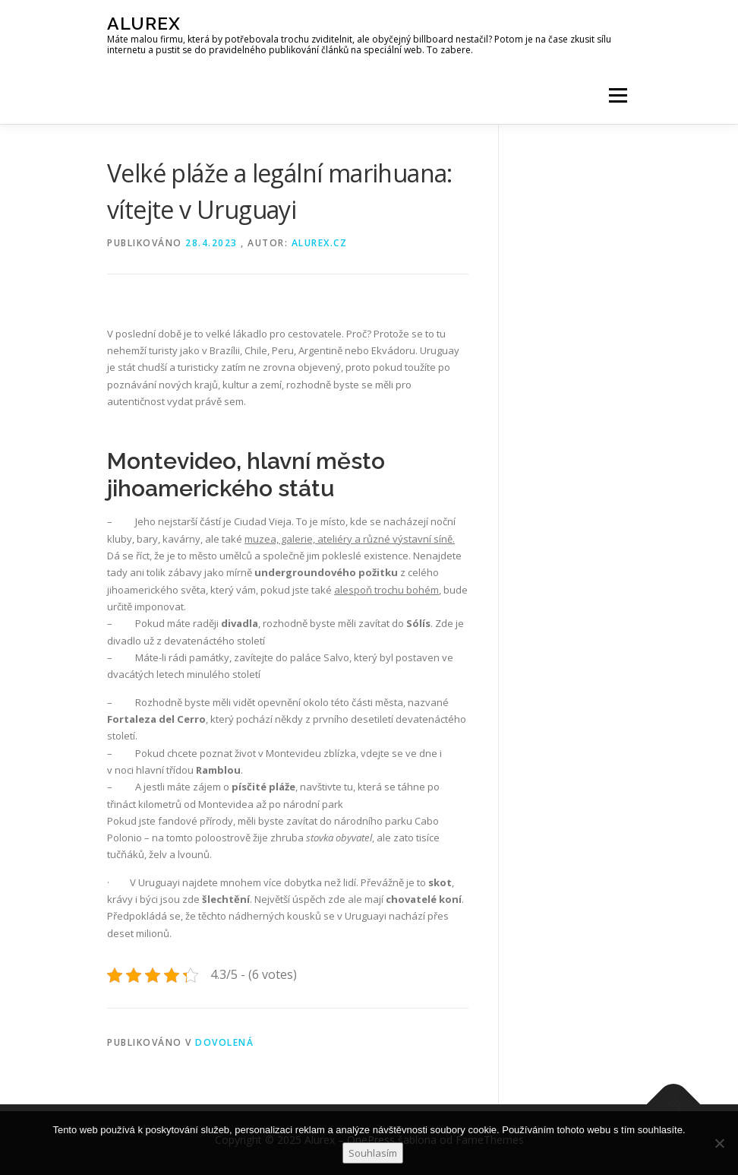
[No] (719, 1143)
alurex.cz (320, 242)
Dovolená (224, 1042)
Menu (617, 95)
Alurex (144, 23)
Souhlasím (372, 1153)
